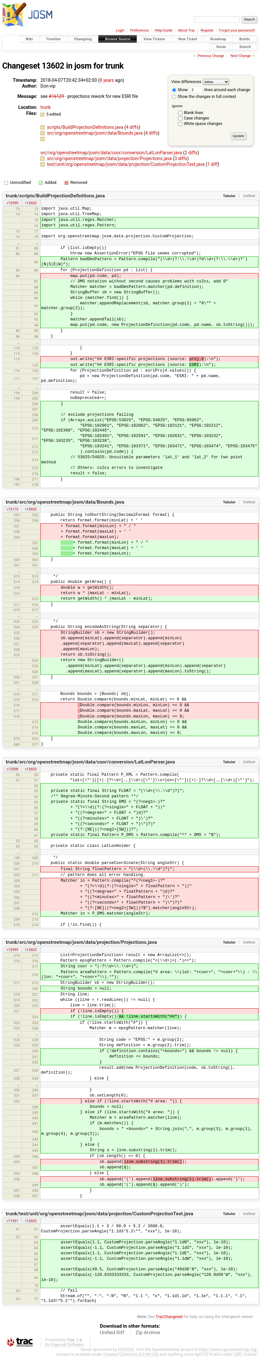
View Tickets (154, 39)
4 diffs (132, 127)
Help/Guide (163, 30)
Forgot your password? (237, 30)
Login (120, 30)
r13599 (12, 203)
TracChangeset (169, 1316)
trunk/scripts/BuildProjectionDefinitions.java (55, 196)
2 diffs (191, 152)
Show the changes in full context (204, 96)
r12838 (12, 769)
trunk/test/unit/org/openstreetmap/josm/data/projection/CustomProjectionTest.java (99, 1214)
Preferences (139, 30)
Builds (244, 39)
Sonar (221, 46)
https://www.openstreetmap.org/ (228, 1349)
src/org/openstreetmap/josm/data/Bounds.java (95, 133)
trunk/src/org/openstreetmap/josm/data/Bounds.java (65, 502)
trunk (114, 66)
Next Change (240, 56)
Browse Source (117, 39)
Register (207, 30)
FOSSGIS (126, 1349)
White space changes (203, 123)
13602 (53, 66)
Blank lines (193, 112)
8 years (107, 80)
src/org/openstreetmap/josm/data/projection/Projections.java (110, 158)
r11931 (12, 1221)
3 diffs (180, 158)
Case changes (196, 118)
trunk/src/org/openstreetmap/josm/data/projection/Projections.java (81, 942)
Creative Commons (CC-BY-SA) (131, 1354)
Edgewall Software (67, 1344)
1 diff (212, 164)
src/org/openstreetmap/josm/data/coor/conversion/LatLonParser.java (111, 152)
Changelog (83, 39)
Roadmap (218, 39)
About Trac (186, 30)
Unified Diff (112, 1332)
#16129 (56, 96)
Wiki (29, 39)
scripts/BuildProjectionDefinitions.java (85, 127)
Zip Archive (148, 1332)
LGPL (238, 1354)
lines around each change (219, 89)
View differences (186, 81)
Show (180, 89)
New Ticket (187, 39)
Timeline (53, 39)
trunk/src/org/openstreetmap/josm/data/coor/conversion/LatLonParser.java (90, 762)
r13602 (31, 203)
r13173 (12, 509)
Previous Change (211, 56)
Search (245, 46)
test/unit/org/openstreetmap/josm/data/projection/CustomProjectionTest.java (126, 164)
